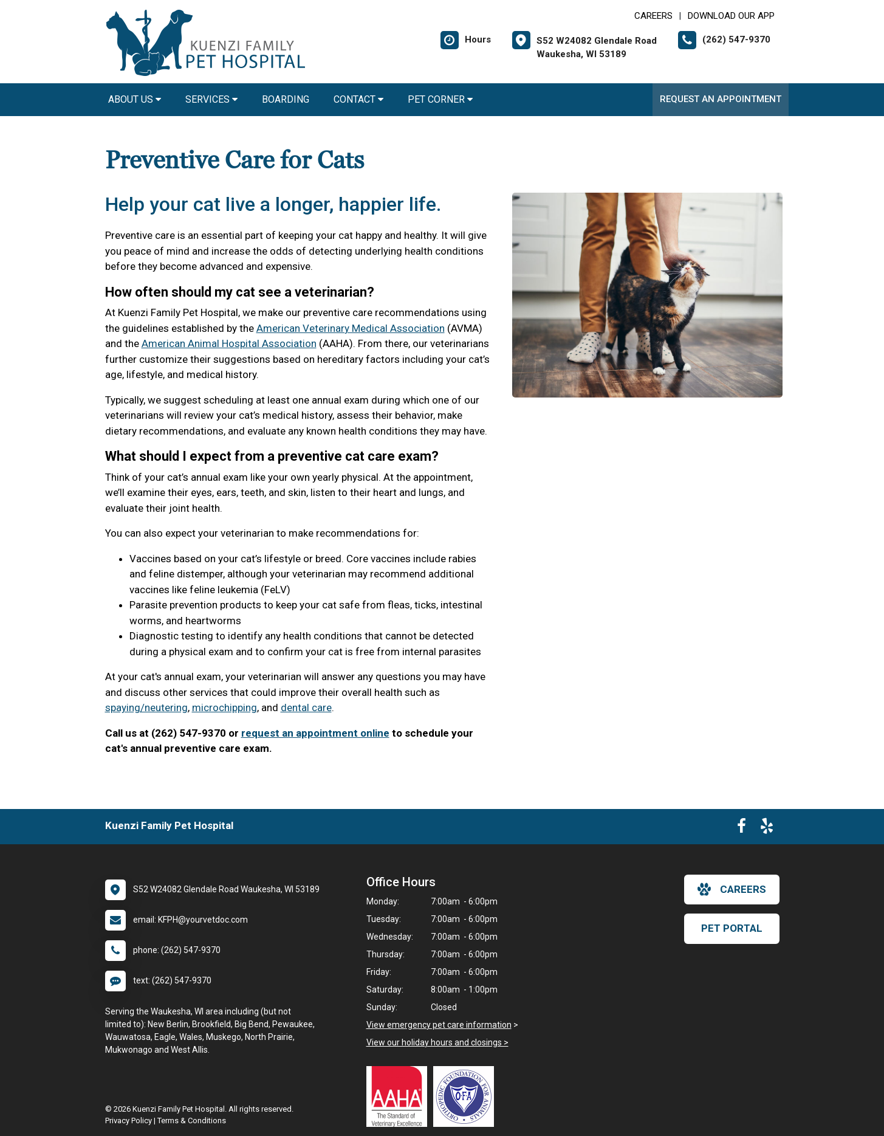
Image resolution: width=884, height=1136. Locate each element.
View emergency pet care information (439, 1025)
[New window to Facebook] (741, 828)
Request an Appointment (720, 99)
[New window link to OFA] (466, 1096)
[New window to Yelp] (766, 828)
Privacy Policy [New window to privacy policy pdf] (128, 1120)
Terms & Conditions (191, 1120)
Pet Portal (731, 928)
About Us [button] (134, 99)
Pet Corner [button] (440, 99)
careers (731, 889)
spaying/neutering (146, 707)
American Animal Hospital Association (229, 343)
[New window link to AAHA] (399, 1096)
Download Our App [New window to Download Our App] (731, 15)
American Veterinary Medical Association (350, 328)
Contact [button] (358, 99)
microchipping (224, 707)
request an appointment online (315, 733)
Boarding (285, 99)
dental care (306, 707)
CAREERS (653, 15)
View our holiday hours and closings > (437, 1042)
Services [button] (211, 99)
